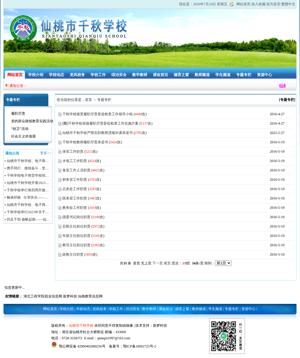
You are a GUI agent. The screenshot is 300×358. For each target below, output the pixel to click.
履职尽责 (18, 113)
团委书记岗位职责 (76, 217)
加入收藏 (258, 4)
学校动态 (56, 75)
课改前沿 (160, 75)
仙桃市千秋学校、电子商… (28, 161)
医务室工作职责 (74, 198)
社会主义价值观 (23, 136)
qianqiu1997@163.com (113, 338)
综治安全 (119, 75)
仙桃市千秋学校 (81, 325)
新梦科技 (70, 296)
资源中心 (264, 75)
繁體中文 (288, 4)
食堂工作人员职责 (76, 170)
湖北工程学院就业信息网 (42, 296)
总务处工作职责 (74, 189)
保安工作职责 (72, 151)
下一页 (157, 263)
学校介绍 (35, 75)
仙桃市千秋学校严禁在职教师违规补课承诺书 (97, 133)
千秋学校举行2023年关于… (28, 212)
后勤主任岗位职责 (76, 226)
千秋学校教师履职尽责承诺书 (85, 142)
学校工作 (98, 75)
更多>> (45, 153)
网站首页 (243, 4)
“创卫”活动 (19, 129)
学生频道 (223, 75)
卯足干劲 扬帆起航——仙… (28, 219)
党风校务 (77, 75)
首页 (88, 100)
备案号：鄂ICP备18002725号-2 (132, 346)
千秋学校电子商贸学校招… (28, 175)
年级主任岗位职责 (76, 236)
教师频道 (202, 75)
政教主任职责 (72, 254)
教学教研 (139, 75)
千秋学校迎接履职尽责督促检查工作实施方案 (103, 123)
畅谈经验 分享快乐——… (27, 197)
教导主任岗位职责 (76, 245)
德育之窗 (181, 75)
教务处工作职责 (74, 208)
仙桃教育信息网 (90, 296)
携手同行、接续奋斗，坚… (28, 168)
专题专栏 (243, 75)
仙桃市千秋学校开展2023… (28, 183)
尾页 (167, 263)
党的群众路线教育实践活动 (32, 121)
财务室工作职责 (74, 180)
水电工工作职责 (74, 161)
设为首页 (273, 4)
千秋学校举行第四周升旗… (28, 190)
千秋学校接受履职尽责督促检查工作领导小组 (97, 114)
